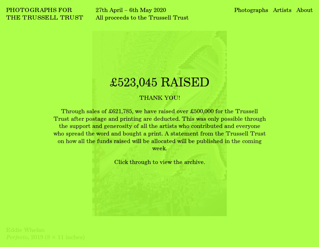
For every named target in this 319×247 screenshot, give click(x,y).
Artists (282, 9)
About (304, 9)
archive (194, 161)
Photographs (251, 9)
